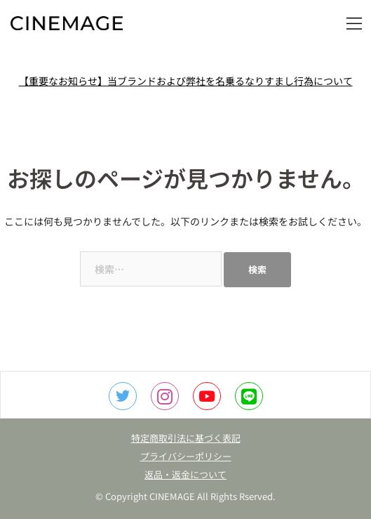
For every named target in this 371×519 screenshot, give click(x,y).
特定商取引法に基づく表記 (186, 438)
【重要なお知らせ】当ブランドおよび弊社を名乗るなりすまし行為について (186, 81)
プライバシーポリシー (185, 456)
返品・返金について (185, 474)
